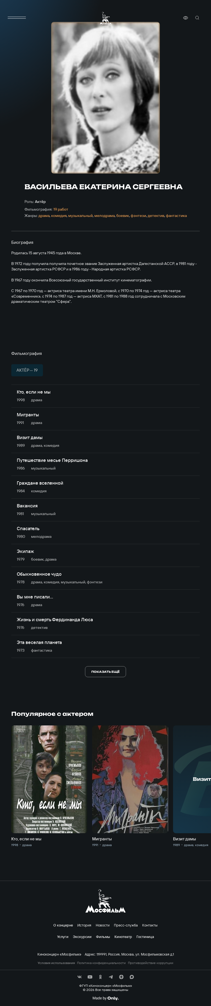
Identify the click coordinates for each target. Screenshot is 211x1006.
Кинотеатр (123, 936)
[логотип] (105, 18)
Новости (102, 925)
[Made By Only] (105, 998)
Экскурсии (82, 936)
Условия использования (56, 963)
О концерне (63, 925)
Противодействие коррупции (150, 963)
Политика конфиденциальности (101, 963)
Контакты (150, 925)
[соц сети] (79, 976)
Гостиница (145, 936)
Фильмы (103, 936)
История (84, 925)
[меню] (16, 17)
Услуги (62, 936)
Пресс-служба (126, 925)
